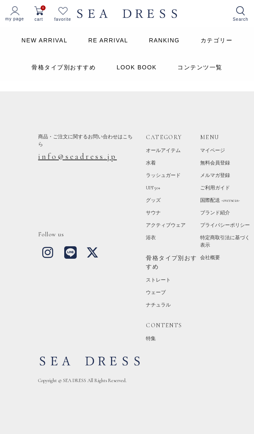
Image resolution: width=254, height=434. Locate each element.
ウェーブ (156, 292)
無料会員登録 (215, 163)
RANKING (164, 40)
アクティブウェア (166, 225)
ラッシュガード (163, 175)
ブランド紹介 (215, 213)
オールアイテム (163, 150)
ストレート (158, 280)
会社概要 (210, 257)
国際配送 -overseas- (220, 200)
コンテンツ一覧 (200, 67)
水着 (151, 163)
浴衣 (151, 237)
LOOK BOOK (136, 67)
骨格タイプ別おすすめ (63, 67)
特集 (151, 338)
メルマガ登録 (215, 175)
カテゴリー (217, 40)
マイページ (212, 150)
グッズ (153, 200)
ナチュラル (158, 305)
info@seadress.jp (77, 157)
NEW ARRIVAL (45, 40)
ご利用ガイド (215, 188)
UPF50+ (153, 188)
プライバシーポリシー (225, 225)
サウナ (153, 213)
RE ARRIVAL (108, 40)
